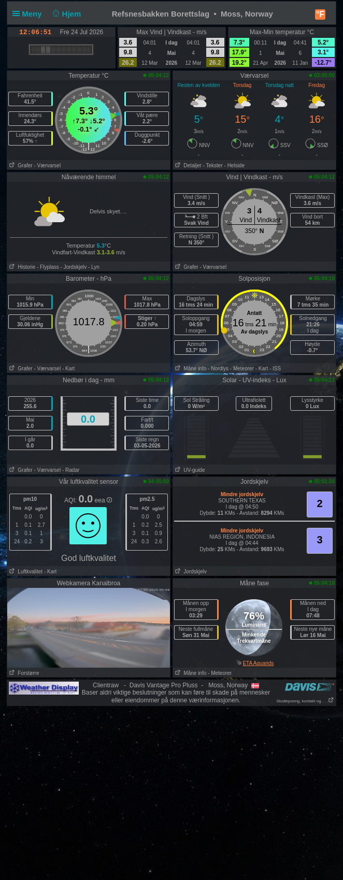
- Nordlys (218, 368)
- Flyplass (48, 267)
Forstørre (23, 673)
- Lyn (93, 267)
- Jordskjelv (74, 267)
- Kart (68, 368)
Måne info (189, 368)
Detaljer (187, 165)
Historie (21, 267)
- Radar (70, 470)
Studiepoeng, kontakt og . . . (305, 701)
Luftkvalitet (24, 571)
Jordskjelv (190, 571)
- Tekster (213, 165)
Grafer (20, 165)
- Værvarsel (47, 165)
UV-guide (189, 470)
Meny (29, 13)
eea (103, 500)
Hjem (65, 13)
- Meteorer (242, 368)
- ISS (275, 368)
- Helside (234, 165)
